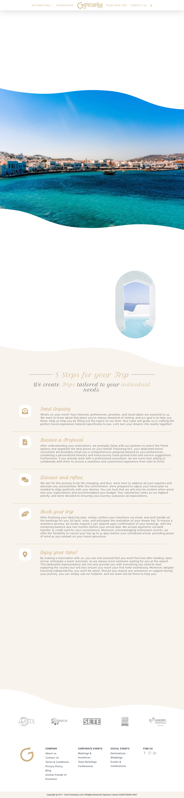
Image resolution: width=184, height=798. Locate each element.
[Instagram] (149, 753)
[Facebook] (144, 753)
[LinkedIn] (154, 753)
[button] (151, 5)
